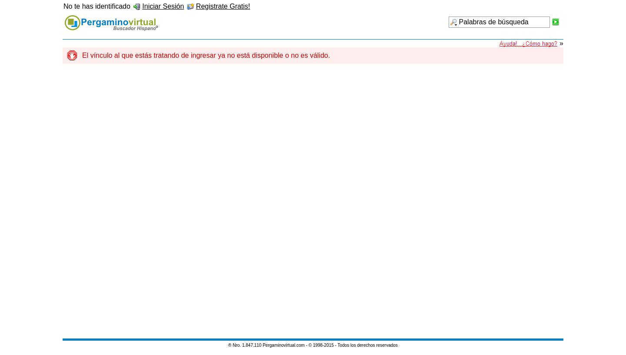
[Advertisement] (313, 205)
